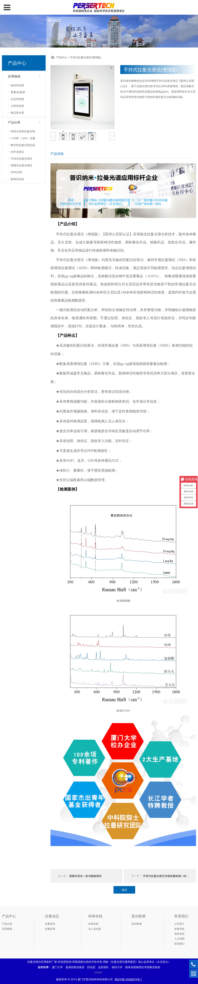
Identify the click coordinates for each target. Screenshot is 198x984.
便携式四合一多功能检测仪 (85, 876)
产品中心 (61, 57)
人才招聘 (179, 938)
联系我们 (179, 943)
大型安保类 (17, 106)
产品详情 (57, 153)
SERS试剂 (16, 172)
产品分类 (14, 122)
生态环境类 (17, 99)
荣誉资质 (179, 934)
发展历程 (179, 928)
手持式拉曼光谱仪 (21, 158)
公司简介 (179, 923)
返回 (124, 890)
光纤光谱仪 (17, 152)
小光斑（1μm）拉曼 (23, 138)
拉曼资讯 (50, 923)
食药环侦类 (17, 85)
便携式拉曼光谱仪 (21, 165)
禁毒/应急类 (18, 92)
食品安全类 (17, 112)
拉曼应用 (50, 928)
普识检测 (136, 923)
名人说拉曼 (94, 928)
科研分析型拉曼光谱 (23, 131)
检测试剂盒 (17, 179)
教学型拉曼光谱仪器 (23, 145)
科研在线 (93, 923)
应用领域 (14, 76)
